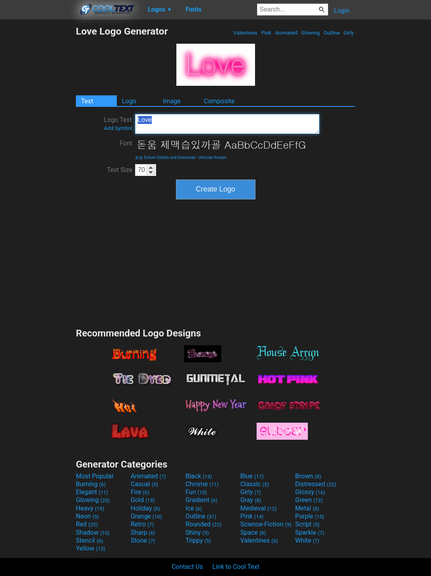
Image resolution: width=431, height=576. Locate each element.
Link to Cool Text (236, 566)
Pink (266, 33)
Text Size (119, 170)
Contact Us (187, 566)
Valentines (245, 33)
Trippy (198, 540)
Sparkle (309, 532)
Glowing (310, 33)
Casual (144, 484)
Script (307, 524)
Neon (87, 516)
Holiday (145, 508)
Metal (307, 508)
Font (126, 143)
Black (199, 476)
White (307, 540)
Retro (142, 524)
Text (87, 101)
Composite (219, 101)
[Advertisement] (38, 144)
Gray (250, 500)
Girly (348, 33)
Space (253, 532)
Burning (91, 484)
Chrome (202, 484)
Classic (254, 484)
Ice (194, 508)
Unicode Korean (212, 157)
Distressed (315, 484)
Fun (196, 492)
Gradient (201, 500)
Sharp (143, 532)
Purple (309, 516)
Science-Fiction (266, 524)
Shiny (197, 532)
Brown (308, 476)
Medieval (258, 508)
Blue (252, 476)
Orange (146, 516)
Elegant (92, 492)
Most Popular (95, 476)
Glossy (310, 492)
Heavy (90, 508)
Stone (143, 540)
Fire (140, 492)
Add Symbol (118, 128)
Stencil (89, 540)
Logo (129, 101)
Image (172, 101)
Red (87, 524)
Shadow (93, 532)
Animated (286, 33)
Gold (143, 500)
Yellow (90, 548)
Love (227, 124)
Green (309, 500)
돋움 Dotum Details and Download (165, 157)
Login (342, 10)
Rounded (204, 524)
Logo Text (118, 123)
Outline (331, 33)
